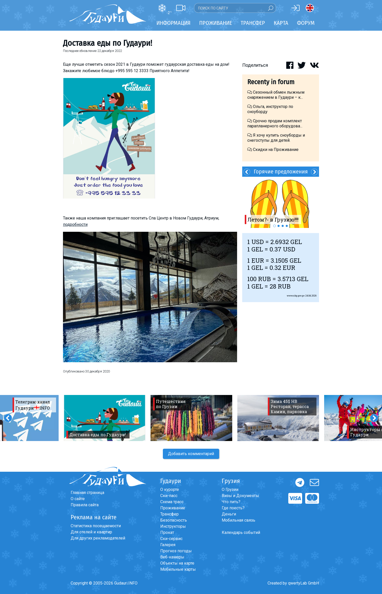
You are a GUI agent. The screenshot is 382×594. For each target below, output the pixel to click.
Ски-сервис (171, 538)
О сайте (78, 498)
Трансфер (169, 514)
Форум (306, 22)
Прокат (167, 532)
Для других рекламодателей (98, 538)
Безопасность (173, 520)
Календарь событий (241, 532)
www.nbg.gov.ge (296, 295)
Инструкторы (173, 526)
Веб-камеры (172, 557)
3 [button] (282, 226)
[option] (280, 202)
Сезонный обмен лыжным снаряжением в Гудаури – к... (275, 95)
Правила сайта (85, 504)
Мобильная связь (238, 520)
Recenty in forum (270, 82)
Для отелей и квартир (91, 532)
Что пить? (231, 501)
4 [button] (286, 226)
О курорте (169, 489)
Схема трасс (172, 501)
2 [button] (278, 226)
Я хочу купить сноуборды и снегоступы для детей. (276, 138)
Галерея (167, 544)
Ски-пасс (168, 495)
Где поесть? (233, 507)
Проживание (172, 507)
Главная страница (87, 492)
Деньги (229, 514)
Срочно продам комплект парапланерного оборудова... (274, 123)
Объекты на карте (177, 563)
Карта (281, 22)
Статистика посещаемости (96, 525)
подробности (75, 224)
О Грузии (230, 489)
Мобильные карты (178, 569)
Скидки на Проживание (273, 149)
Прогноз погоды (176, 550)
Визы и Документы (240, 495)
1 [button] (274, 226)
